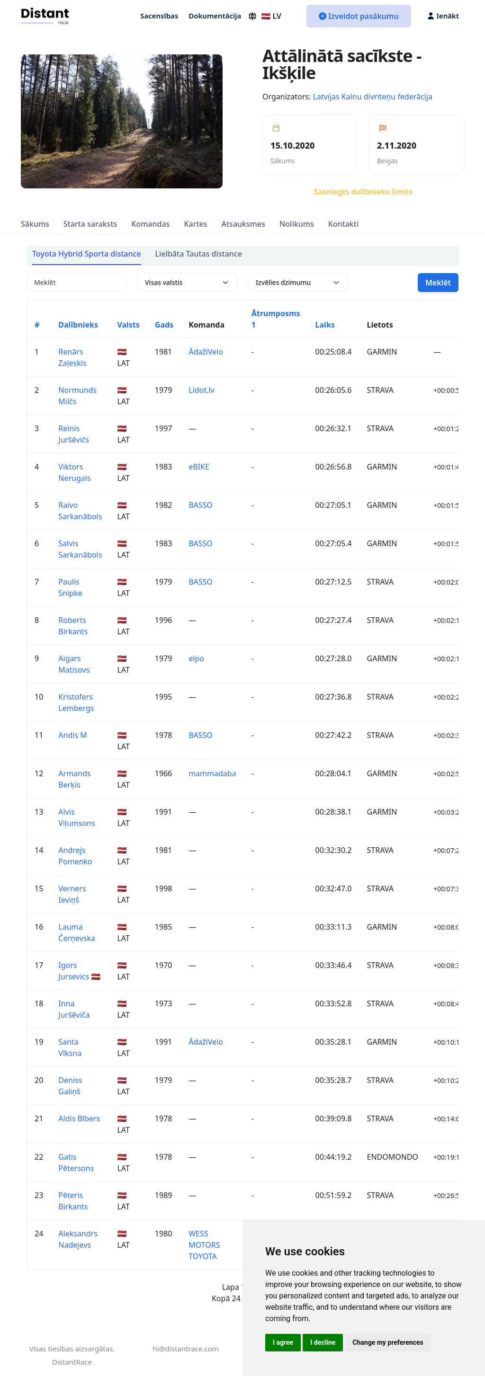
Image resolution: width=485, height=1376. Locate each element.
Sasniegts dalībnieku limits (363, 191)
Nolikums (296, 224)
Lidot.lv (201, 390)
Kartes (195, 224)
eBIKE (199, 467)
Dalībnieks (78, 325)
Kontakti (343, 224)
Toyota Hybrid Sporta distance (86, 254)
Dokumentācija (215, 15)
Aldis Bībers (79, 1118)
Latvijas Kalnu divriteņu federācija (372, 96)
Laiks (325, 325)
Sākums (35, 224)
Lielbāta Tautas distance (198, 254)
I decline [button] (322, 1342)
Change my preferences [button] (387, 1342)
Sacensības (159, 15)
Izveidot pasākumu (359, 16)
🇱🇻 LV (264, 16)
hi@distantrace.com (186, 1348)
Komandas (150, 224)
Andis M (72, 735)
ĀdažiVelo (206, 351)
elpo (196, 658)
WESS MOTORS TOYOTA (204, 1244)
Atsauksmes (243, 224)
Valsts (128, 325)
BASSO (201, 505)
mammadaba (212, 773)
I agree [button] (283, 1342)
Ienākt (443, 15)
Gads (164, 325)
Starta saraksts (90, 224)
